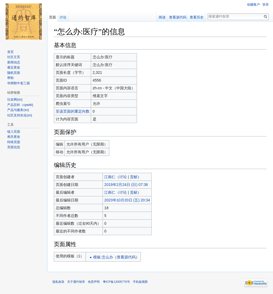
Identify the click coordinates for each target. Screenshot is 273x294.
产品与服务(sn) (18, 110)
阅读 (162, 17)
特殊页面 (13, 142)
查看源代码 (126, 257)
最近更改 (13, 67)
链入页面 (13, 131)
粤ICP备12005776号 (116, 281)
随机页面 (13, 73)
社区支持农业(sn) (19, 115)
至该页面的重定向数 (72, 111)
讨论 (123, 177)
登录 (265, 4)
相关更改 (13, 137)
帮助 (10, 78)
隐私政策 (58, 281)
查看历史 (197, 17)
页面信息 (13, 147)
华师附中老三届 (18, 83)
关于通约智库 (76, 281)
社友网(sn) (15, 99)
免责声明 (94, 281)
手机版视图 (140, 281)
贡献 (133, 177)
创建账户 (253, 4)
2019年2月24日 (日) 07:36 (126, 184)
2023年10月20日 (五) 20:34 (127, 200)
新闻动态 (13, 62)
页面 (52, 17)
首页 (10, 52)
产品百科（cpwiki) (20, 105)
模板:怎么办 (103, 257)
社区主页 (13, 57)
